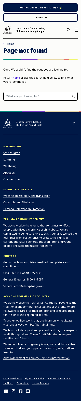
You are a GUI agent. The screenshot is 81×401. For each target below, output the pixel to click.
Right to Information (34, 378)
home (16, 77)
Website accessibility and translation (26, 196)
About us (9, 173)
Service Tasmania (40, 383)
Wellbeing (9, 166)
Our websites (11, 179)
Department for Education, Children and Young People (30, 30)
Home (10, 43)
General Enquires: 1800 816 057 (23, 279)
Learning (9, 159)
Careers (38, 17)
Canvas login (23, 383)
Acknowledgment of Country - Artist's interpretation (36, 358)
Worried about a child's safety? (39, 7)
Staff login (8, 383)
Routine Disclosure (12, 378)
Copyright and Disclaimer (19, 202)
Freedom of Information (59, 378)
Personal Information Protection (24, 209)
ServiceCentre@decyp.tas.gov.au (23, 286)
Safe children (11, 153)
